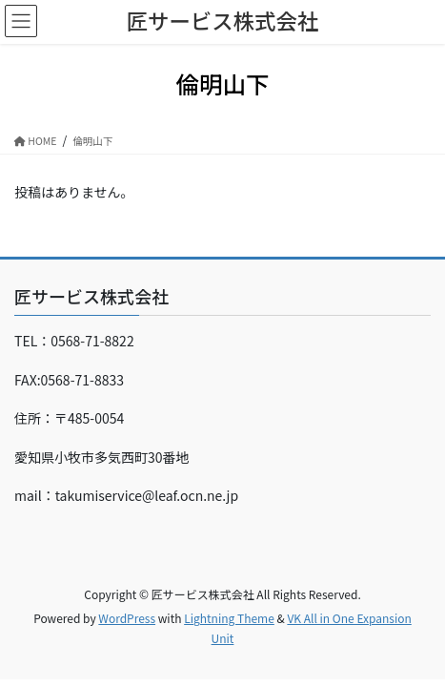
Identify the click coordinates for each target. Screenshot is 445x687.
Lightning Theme (229, 618)
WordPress (126, 618)
